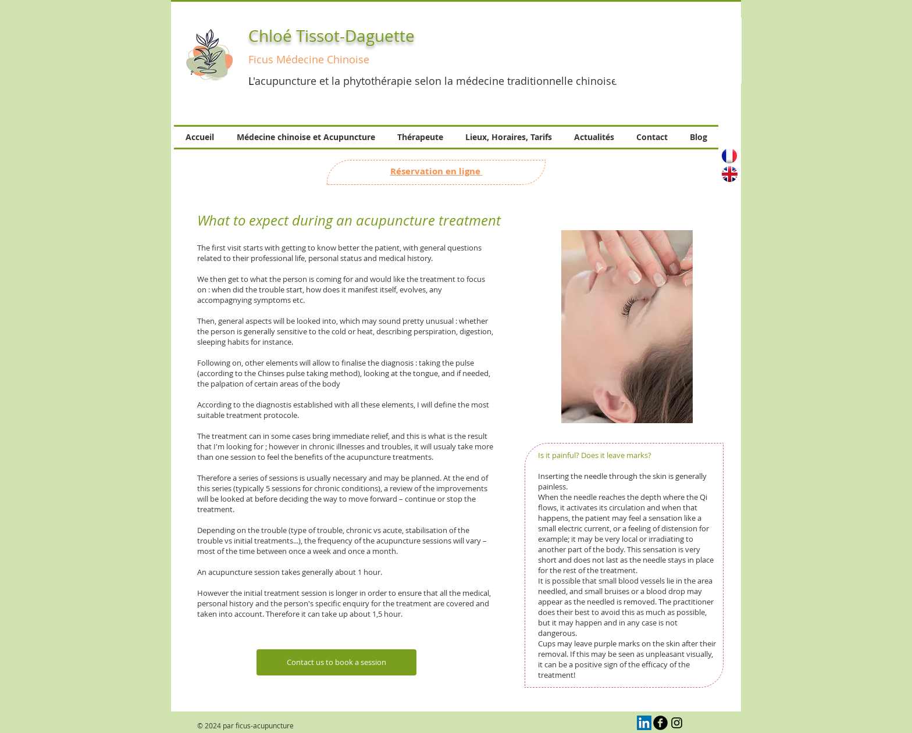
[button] (678, 50)
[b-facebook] (660, 723)
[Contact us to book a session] (336, 662)
